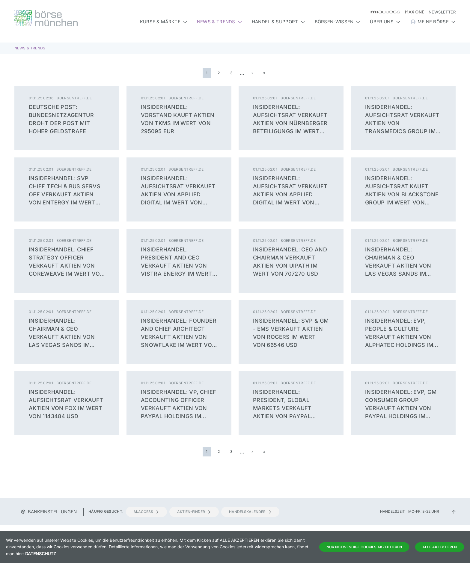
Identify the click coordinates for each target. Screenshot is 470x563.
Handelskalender (250, 511)
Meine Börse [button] (433, 22)
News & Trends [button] (219, 22)
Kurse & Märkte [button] (163, 22)
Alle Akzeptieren (439, 547)
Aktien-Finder (194, 511)
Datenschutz (40, 553)
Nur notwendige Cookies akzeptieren (364, 547)
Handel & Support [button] (278, 22)
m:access (146, 511)
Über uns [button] (385, 22)
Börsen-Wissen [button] (338, 22)
